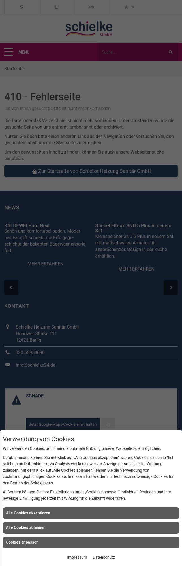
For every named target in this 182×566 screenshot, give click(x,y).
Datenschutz (104, 557)
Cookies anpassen (22, 542)
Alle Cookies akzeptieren (28, 513)
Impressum (77, 557)
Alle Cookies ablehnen (26, 527)
